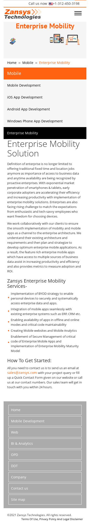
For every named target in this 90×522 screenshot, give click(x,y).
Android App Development (28, 109)
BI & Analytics (22, 443)
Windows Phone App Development (35, 121)
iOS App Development (24, 97)
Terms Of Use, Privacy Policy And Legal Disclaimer (52, 519)
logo (23, 13)
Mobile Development (24, 85)
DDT (14, 466)
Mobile (27, 62)
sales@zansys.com (22, 372)
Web (14, 432)
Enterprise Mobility (22, 133)
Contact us (19, 488)
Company (18, 477)
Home (12, 62)
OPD (14, 454)
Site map (18, 499)
